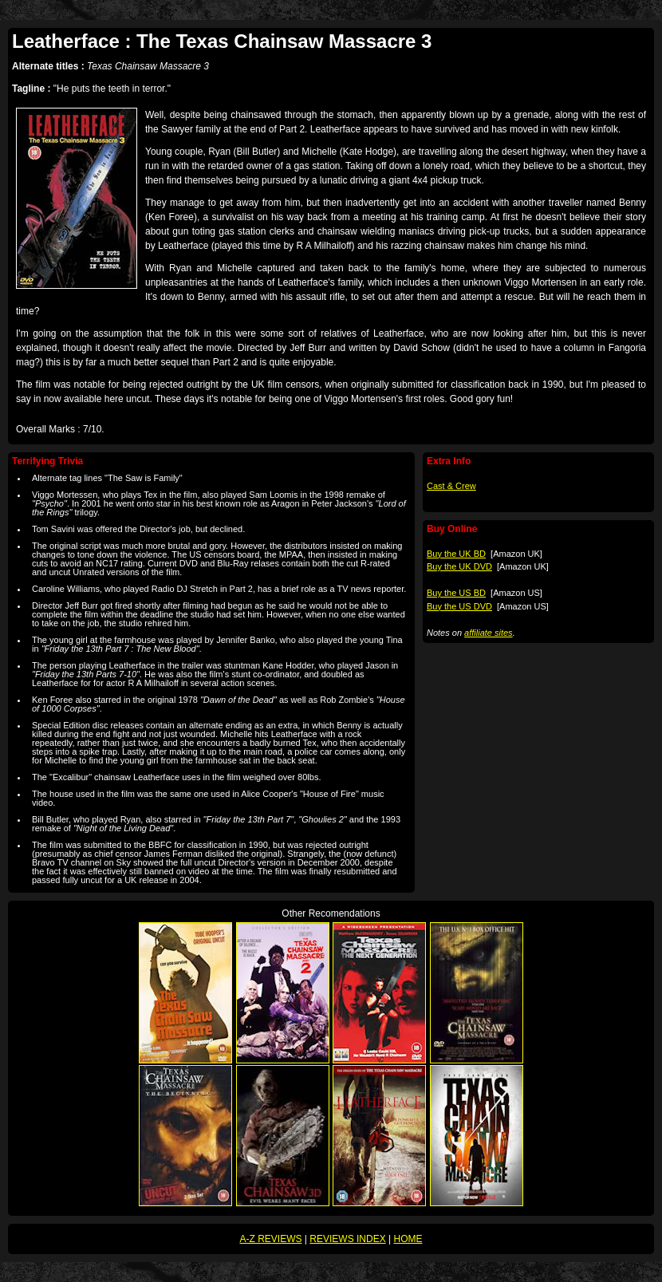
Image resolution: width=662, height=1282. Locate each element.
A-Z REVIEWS (271, 1239)
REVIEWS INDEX (347, 1239)
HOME (407, 1239)
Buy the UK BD (456, 553)
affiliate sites (488, 632)
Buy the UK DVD (459, 566)
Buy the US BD (456, 593)
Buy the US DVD (459, 606)
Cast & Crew (451, 486)
